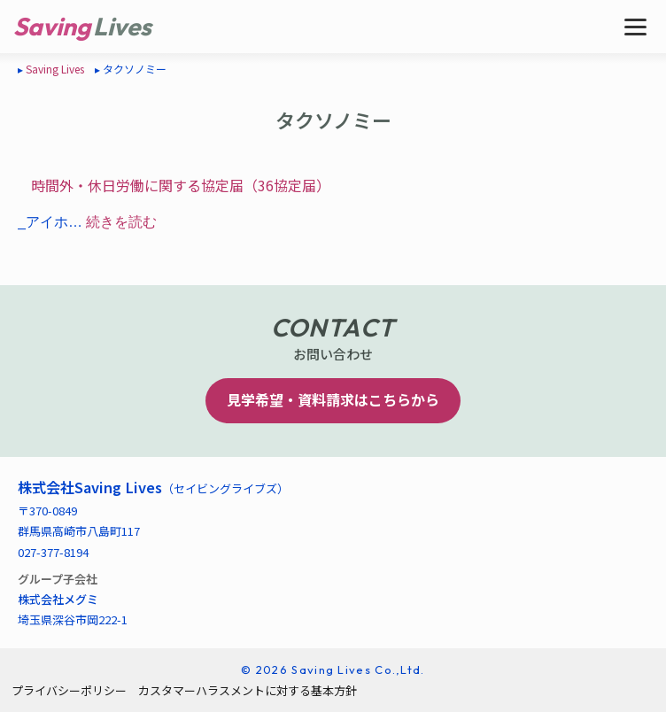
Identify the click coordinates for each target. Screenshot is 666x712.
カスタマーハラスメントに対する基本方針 (247, 690)
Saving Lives (55, 68)
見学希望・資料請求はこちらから (333, 399)
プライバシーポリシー (69, 690)
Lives (122, 26)
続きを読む (121, 221)
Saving (51, 26)
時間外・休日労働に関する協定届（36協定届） (180, 185)
